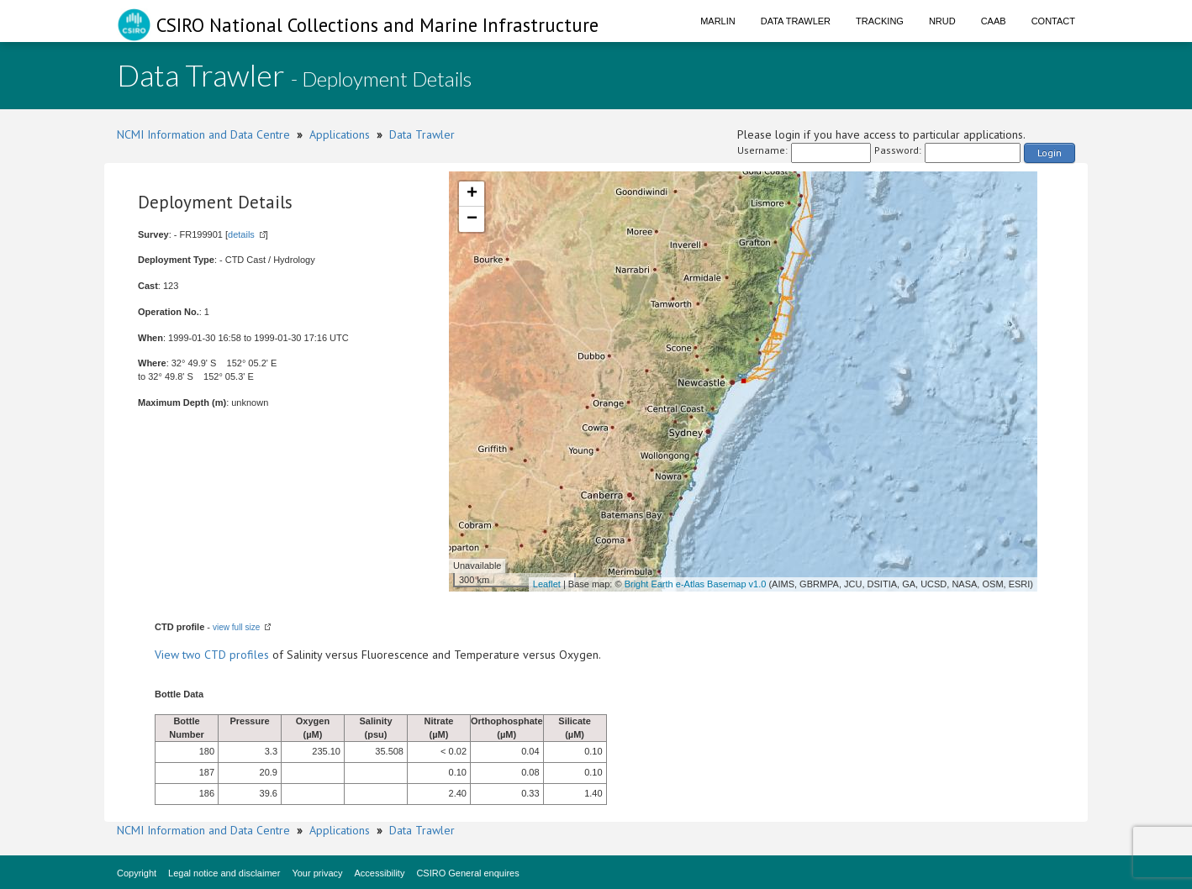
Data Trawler (796, 21)
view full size (236, 627)
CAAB (993, 21)
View (168, 654)
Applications (339, 134)
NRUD (942, 21)
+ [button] (472, 194)
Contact (1053, 21)
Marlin (718, 21)
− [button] (472, 219)
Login (1049, 152)
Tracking (880, 21)
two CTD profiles (225, 654)
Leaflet (547, 584)
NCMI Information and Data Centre (203, 134)
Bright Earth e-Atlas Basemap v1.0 (696, 584)
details (241, 234)
